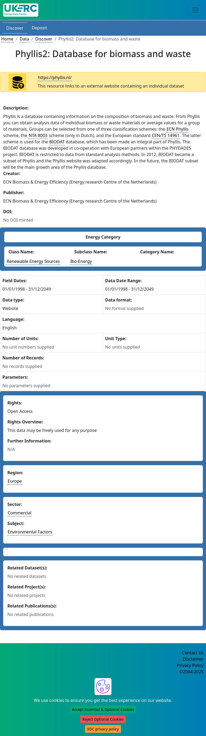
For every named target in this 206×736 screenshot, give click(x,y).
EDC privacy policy (103, 729)
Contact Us (193, 653)
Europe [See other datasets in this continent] (15, 481)
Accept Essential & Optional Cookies (103, 709)
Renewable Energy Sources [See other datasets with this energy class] (33, 261)
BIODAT (57, 142)
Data (24, 39)
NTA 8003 (38, 135)
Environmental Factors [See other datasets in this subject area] (30, 532)
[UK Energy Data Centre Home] (20, 10)
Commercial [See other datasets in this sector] (19, 513)
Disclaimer (193, 659)
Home (7, 39)
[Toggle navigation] (195, 10)
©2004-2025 (191, 672)
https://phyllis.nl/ (55, 77)
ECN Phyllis (177, 129)
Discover (14, 28)
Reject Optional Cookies (102, 719)
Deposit (39, 28)
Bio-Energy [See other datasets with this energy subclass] (81, 261)
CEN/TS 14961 (166, 135)
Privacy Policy (190, 665)
